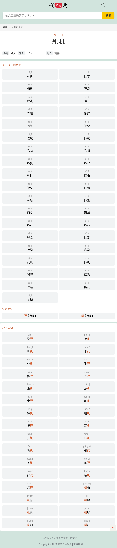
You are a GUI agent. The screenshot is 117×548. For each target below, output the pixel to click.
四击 (87, 235)
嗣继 (87, 111)
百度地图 (78, 544)
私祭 (30, 198)
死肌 (30, 260)
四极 (87, 173)
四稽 (87, 186)
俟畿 (30, 136)
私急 (30, 148)
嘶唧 (30, 272)
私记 (87, 161)
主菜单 (112, 5)
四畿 (87, 136)
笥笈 (30, 124)
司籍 (87, 210)
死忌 (30, 248)
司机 (30, 74)
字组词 (30, 316)
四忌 (87, 272)
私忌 (87, 248)
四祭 (30, 210)
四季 (87, 74)
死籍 (30, 285)
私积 (87, 148)
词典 (4, 27)
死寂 (87, 86)
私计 (30, 223)
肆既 (30, 235)
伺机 (30, 86)
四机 (87, 260)
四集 (87, 198)
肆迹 (30, 99)
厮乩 (87, 285)
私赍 (30, 161)
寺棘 (30, 111)
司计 (30, 173)
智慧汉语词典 (65, 544)
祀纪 (87, 124)
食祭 (30, 297)
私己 (87, 223)
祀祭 (30, 186)
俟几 (87, 99)
